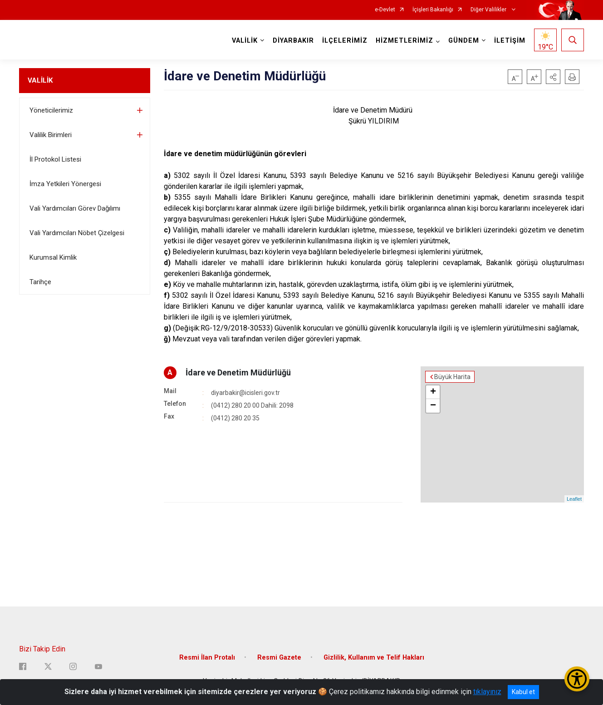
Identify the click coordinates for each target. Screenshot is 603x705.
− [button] (433, 406)
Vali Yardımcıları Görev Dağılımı (74, 208)
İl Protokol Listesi (55, 159)
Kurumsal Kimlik (53, 257)
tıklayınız (487, 691)
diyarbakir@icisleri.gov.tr (245, 392)
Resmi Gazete (279, 657)
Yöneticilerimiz (51, 110)
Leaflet (574, 499)
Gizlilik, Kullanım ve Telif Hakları (374, 657)
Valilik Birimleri (50, 135)
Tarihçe (40, 282)
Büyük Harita (452, 376)
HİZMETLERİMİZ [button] (404, 40)
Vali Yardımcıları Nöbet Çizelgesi (76, 233)
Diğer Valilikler (489, 10)
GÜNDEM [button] (463, 40)
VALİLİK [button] (245, 40)
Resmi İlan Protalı (207, 657)
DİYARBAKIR (293, 40)
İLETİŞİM (509, 40)
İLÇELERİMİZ (345, 40)
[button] (553, 76)
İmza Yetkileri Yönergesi (65, 184)
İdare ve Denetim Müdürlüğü (238, 372)
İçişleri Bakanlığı (432, 10)
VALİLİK (40, 80)
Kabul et (523, 691)
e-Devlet (385, 10)
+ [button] (433, 392)
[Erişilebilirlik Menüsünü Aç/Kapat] (576, 678)
